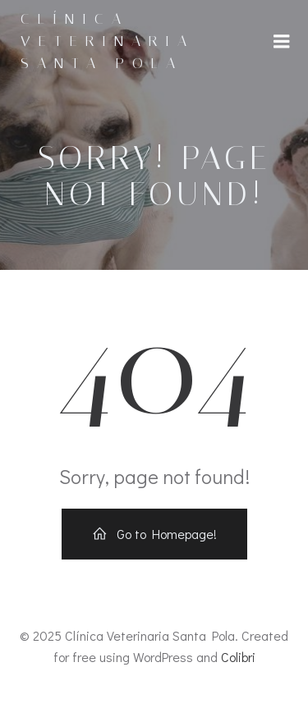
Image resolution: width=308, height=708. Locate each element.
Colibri (238, 656)
